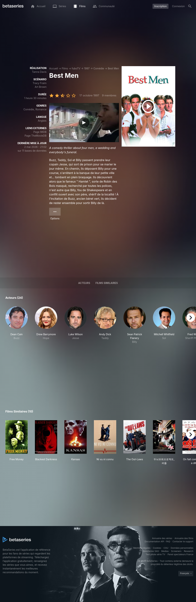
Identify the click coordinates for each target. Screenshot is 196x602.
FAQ (168, 541)
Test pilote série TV (155, 554)
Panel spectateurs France (180, 554)
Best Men (113, 68)
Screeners (176, 551)
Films (65, 68)
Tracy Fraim (39, 83)
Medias (165, 551)
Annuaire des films (184, 538)
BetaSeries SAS (151, 551)
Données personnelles (182, 548)
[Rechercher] (190, 6)
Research (188, 551)
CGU (165, 548)
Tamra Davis (39, 71)
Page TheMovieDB (35, 135)
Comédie (98, 68)
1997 (87, 68)
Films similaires (106, 282)
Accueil (53, 68)
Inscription (160, 6)
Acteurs (84, 282)
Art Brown (40, 86)
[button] (16, 325)
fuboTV (76, 68)
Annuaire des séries (162, 538)
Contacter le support (182, 541)
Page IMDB (39, 131)
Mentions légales (141, 548)
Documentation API (154, 541)
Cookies (157, 548)
